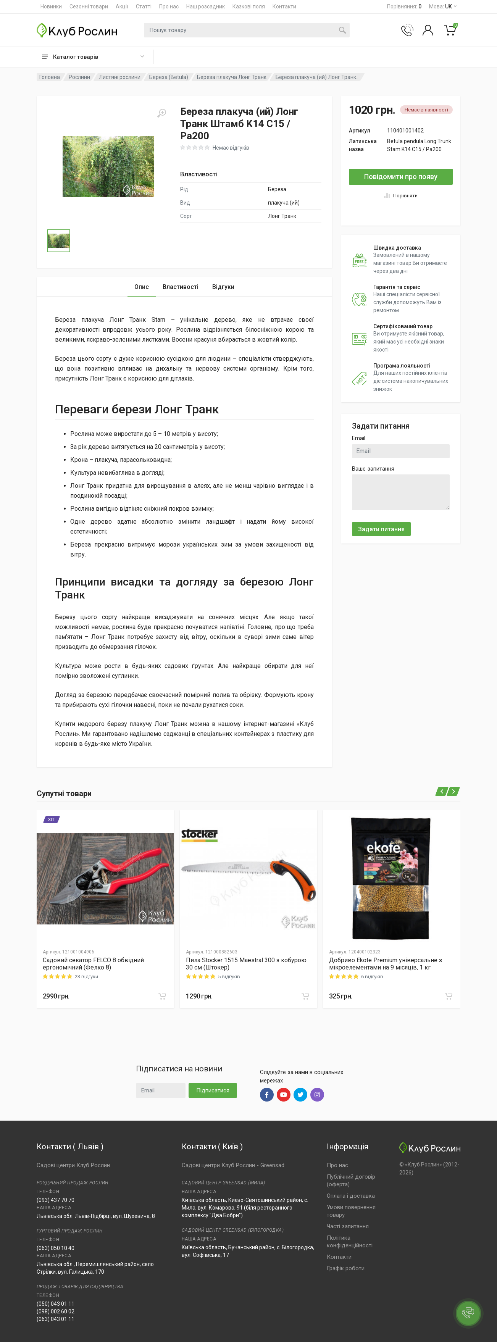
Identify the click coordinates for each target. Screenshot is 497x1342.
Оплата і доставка (351, 1195)
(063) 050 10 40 (55, 1248)
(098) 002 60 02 (55, 1311)
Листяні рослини (119, 77)
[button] (108, 166)
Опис (141, 286)
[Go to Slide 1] (58, 240)
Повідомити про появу (400, 177)
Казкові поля (248, 6)
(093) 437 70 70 (55, 1200)
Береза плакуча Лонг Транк (231, 77)
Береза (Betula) (168, 77)
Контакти (284, 6)
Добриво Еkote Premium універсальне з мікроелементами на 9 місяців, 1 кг (385, 963)
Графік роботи (346, 1268)
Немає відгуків (231, 148)
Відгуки (223, 286)
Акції (122, 6)
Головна (49, 77)
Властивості (180, 286)
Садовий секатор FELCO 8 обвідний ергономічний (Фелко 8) (93, 963)
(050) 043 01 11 (55, 1304)
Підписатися (212, 1090)
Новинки (51, 6)
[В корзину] (162, 996)
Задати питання (381, 529)
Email (358, 438)
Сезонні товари (88, 6)
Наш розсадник (205, 6)
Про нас (169, 6)
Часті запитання (348, 1226)
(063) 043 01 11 (55, 1319)
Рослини (79, 77)
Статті (144, 6)
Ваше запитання (373, 468)
